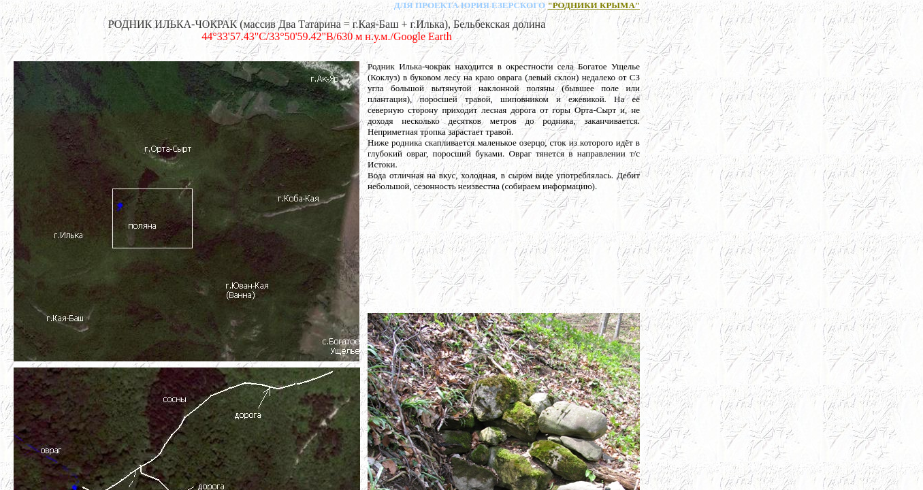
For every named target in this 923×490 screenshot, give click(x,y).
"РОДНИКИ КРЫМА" (593, 5)
